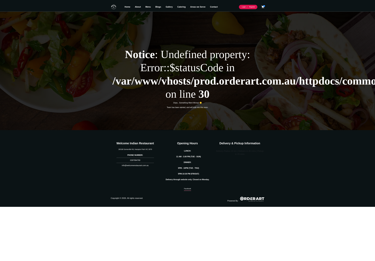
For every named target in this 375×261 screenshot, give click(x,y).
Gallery (169, 7)
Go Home (187, 113)
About (138, 7)
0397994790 (135, 160)
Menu (148, 7)
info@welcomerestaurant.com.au (135, 165)
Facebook (187, 189)
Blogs (158, 7)
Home (127, 7)
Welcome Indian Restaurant (135, 143)
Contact (214, 7)
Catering (181, 7)
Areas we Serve (197, 7)
